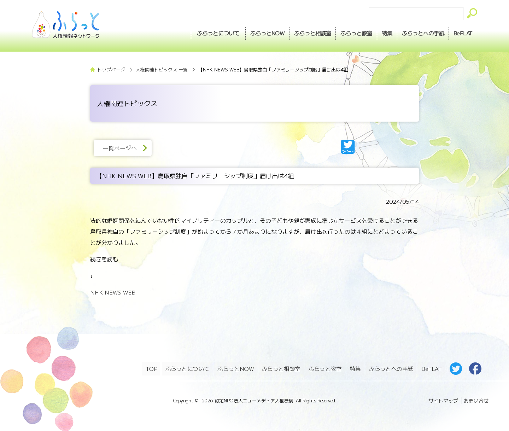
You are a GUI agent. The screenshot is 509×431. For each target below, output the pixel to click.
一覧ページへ (122, 148)
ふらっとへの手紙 (391, 368)
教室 (347, 32)
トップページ (111, 69)
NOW (252, 32)
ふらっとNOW (236, 368)
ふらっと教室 (326, 368)
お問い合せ (476, 398)
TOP (151, 368)
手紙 (418, 32)
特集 (380, 32)
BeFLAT (461, 32)
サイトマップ (443, 398)
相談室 (300, 32)
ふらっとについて (202, 32)
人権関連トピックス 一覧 (162, 69)
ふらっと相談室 (281, 368)
